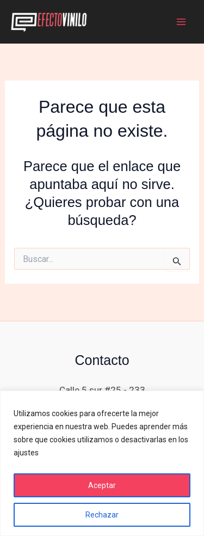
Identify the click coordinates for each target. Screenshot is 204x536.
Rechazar (102, 514)
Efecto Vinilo (126, 22)
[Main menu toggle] (181, 22)
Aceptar (102, 485)
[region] (102, 463)
